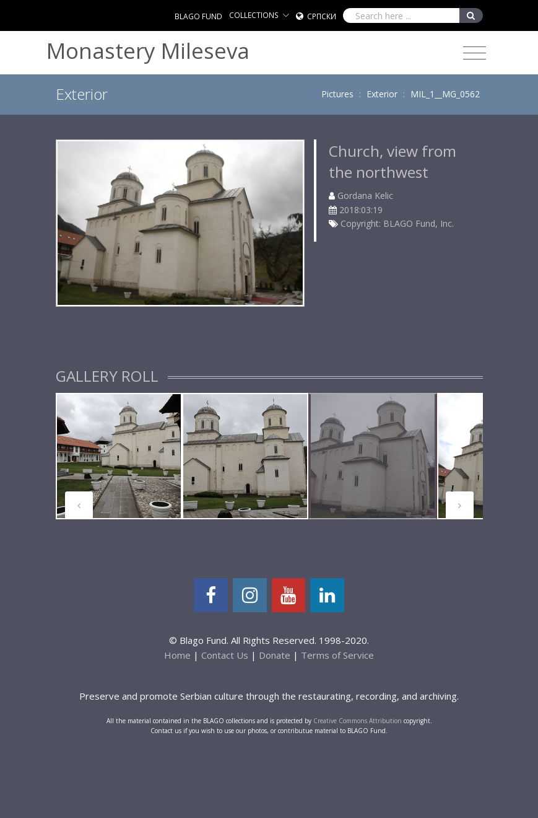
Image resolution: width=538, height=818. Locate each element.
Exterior (382, 94)
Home (177, 655)
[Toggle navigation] (474, 53)
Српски (321, 16)
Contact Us (224, 655)
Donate (274, 655)
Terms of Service (337, 655)
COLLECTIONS (254, 15)
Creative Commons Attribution (357, 720)
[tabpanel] (119, 456)
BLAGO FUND (198, 16)
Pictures (337, 94)
